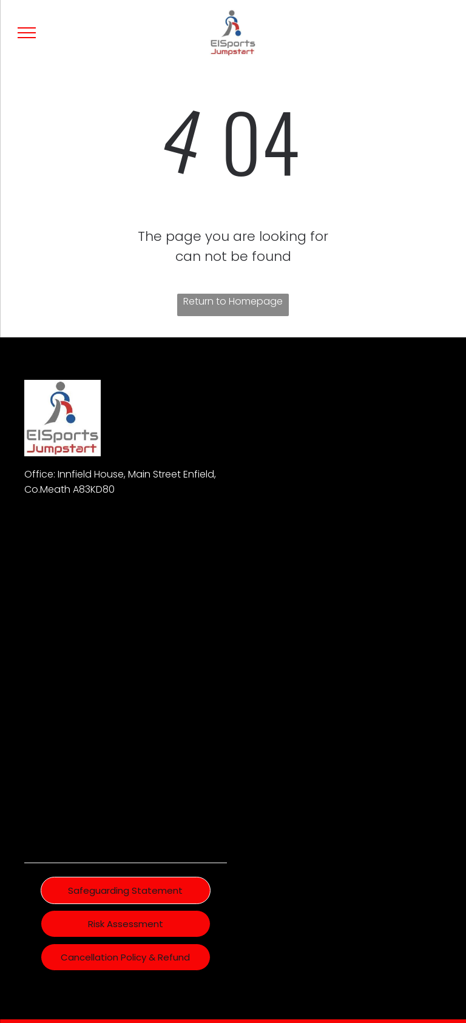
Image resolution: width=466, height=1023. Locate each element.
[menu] (26, 33)
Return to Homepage (233, 301)
